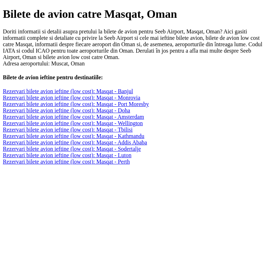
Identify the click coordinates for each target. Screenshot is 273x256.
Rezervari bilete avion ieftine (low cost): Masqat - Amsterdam (73, 117)
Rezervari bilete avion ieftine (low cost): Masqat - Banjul (68, 91)
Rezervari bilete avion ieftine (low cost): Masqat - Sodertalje (72, 149)
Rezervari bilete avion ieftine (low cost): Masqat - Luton (67, 155)
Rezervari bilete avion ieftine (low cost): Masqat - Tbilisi (68, 130)
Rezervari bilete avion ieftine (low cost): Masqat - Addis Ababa (75, 142)
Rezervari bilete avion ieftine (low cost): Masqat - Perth (66, 162)
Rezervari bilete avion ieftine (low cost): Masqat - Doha (66, 110)
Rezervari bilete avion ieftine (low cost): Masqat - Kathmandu (73, 136)
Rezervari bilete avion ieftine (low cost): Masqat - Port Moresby (76, 104)
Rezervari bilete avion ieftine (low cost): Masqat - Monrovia (71, 98)
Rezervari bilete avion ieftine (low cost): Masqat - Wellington (73, 123)
